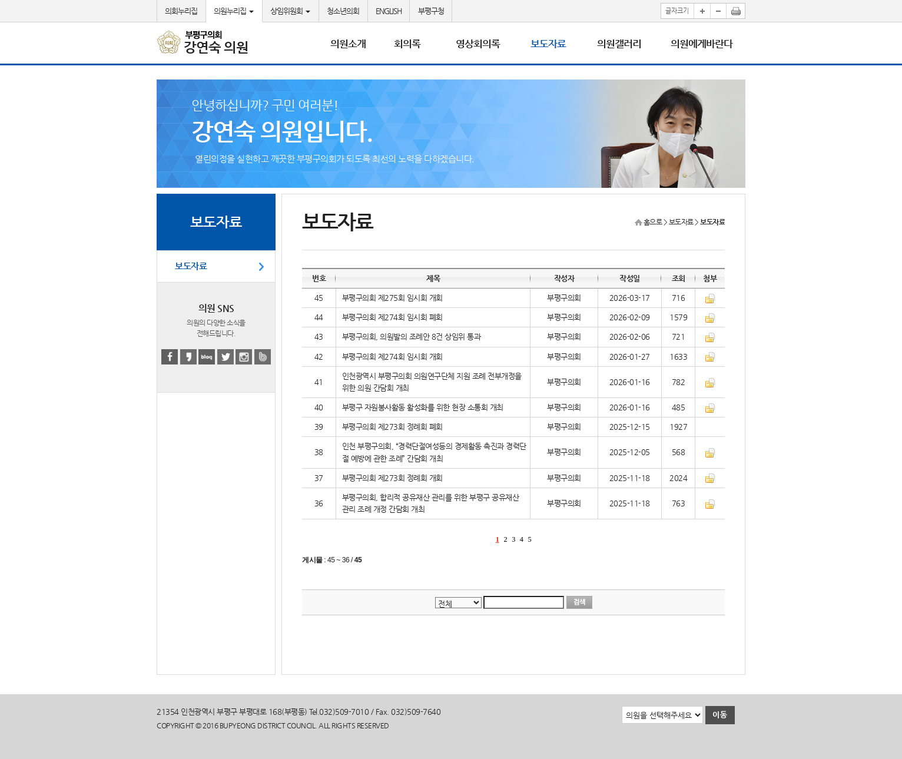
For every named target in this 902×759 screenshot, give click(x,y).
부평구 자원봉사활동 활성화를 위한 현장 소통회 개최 (422, 407)
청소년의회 (343, 10)
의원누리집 (234, 10)
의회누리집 (181, 10)
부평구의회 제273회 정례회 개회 (392, 477)
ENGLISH (389, 10)
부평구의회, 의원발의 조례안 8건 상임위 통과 (411, 336)
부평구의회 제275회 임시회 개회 (392, 297)
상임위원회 (290, 10)
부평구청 (431, 10)
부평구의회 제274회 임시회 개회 (392, 356)
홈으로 (653, 222)
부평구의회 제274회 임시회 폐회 (392, 317)
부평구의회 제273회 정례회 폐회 (392, 426)
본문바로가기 (0, 0)
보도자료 (191, 266)
